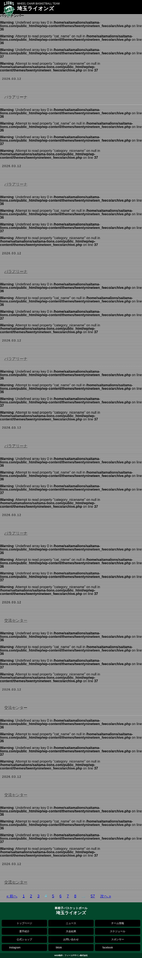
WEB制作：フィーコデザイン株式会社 (71, 955)
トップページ (24, 923)
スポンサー (117, 939)
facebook (107, 947)
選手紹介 (24, 931)
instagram (15, 947)
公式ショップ (24, 939)
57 (93, 896)
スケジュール (117, 931)
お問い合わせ (71, 939)
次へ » (105, 896)
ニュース (71, 923)
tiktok (59, 947)
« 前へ (11, 896)
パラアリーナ (15, 97)
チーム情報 (117, 923)
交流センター (15, 620)
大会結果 (71, 931)
